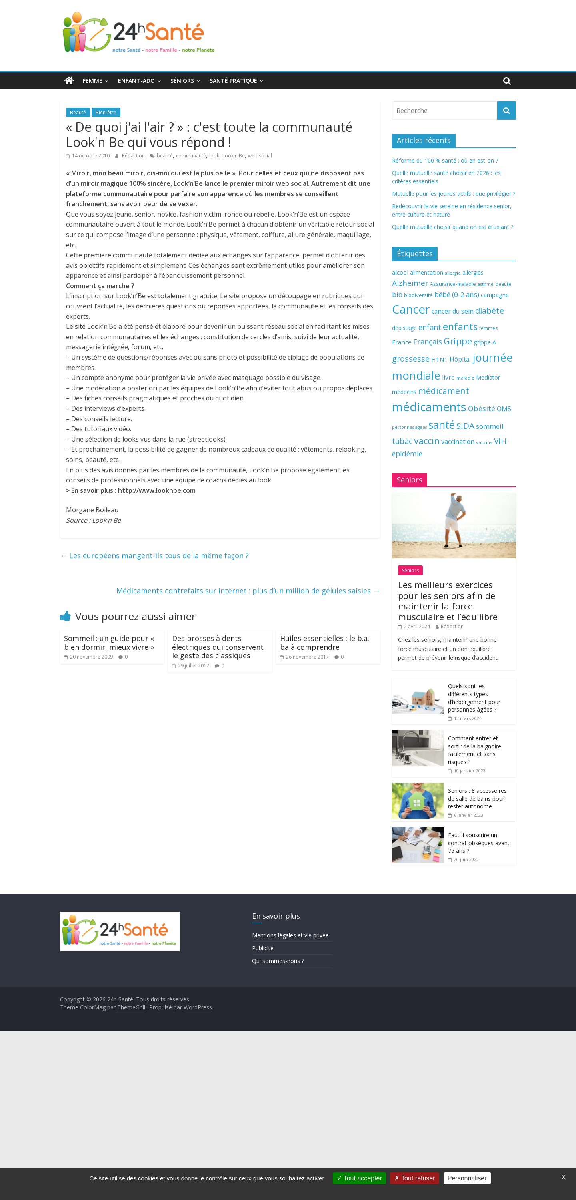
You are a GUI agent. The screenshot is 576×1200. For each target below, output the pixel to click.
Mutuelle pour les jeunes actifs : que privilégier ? (453, 193)
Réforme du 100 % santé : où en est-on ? (445, 160)
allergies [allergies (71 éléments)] (473, 272)
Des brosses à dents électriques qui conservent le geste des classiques (218, 646)
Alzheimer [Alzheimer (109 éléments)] (410, 283)
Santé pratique (233, 80)
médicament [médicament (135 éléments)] (443, 390)
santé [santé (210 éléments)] (441, 425)
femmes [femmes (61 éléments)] (488, 328)
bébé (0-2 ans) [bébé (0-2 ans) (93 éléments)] (456, 294)
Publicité (263, 948)
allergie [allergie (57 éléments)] (453, 273)
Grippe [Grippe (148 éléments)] (458, 341)
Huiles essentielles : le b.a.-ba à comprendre (326, 642)
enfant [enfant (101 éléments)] (429, 327)
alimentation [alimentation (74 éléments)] (426, 272)
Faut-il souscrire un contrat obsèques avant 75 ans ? (479, 842)
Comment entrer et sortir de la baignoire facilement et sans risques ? (474, 750)
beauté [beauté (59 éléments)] (503, 284)
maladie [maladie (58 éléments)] (465, 378)
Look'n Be (233, 155)
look (214, 155)
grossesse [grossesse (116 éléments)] (411, 358)
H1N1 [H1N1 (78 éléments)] (439, 359)
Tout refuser (414, 1178)
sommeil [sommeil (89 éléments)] (489, 426)
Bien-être (106, 112)
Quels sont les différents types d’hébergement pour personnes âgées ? (474, 697)
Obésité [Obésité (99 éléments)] (481, 408)
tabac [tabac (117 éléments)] (402, 441)
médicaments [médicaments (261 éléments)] (429, 407)
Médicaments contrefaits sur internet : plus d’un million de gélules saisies (248, 590)
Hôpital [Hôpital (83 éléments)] (460, 359)
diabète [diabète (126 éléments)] (489, 310)
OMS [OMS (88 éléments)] (504, 408)
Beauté (78, 112)
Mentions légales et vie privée (290, 935)
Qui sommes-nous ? (278, 961)
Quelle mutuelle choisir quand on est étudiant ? (452, 227)
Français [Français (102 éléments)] (427, 341)
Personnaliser (467, 1178)
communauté (191, 155)
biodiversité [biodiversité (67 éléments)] (418, 295)
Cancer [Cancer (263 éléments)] (411, 309)
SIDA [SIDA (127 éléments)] (465, 425)
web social (260, 155)
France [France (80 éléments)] (402, 342)
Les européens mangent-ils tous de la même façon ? (154, 555)
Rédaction (134, 155)
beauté (165, 155)
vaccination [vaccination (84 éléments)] (457, 441)
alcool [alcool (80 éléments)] (400, 272)
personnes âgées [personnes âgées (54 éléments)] (409, 427)
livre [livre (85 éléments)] (448, 377)
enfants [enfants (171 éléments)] (460, 326)
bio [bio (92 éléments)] (397, 294)
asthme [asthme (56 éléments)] (486, 284)
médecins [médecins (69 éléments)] (404, 392)
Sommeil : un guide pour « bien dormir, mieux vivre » (109, 642)
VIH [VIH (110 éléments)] (500, 441)
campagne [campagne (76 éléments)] (495, 295)
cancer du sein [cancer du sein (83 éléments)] (453, 311)
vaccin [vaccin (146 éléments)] (427, 440)
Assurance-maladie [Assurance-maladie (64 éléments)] (453, 284)
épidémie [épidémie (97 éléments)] (407, 453)
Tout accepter (359, 1178)
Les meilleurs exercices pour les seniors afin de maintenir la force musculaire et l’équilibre (448, 600)
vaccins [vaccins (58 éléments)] (484, 442)
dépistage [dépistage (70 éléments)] (404, 328)
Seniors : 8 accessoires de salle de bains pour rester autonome (477, 798)
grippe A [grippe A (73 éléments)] (485, 342)
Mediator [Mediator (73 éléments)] (488, 377)
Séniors (182, 80)
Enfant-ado (136, 80)
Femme (92, 80)
